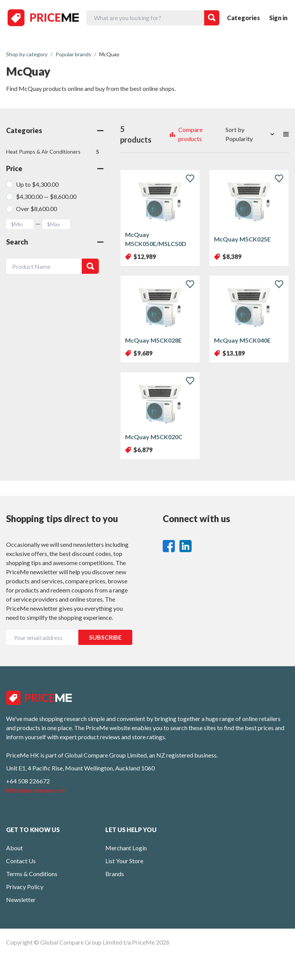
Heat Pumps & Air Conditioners (52, 152)
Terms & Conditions (31, 873)
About (14, 847)
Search (54, 242)
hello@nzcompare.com (36, 790)
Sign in (278, 17)
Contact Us (21, 860)
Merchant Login (126, 847)
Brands (114, 873)
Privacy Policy (24, 886)
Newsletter (21, 899)
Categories (243, 17)
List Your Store (124, 860)
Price (54, 168)
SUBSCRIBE (105, 637)
